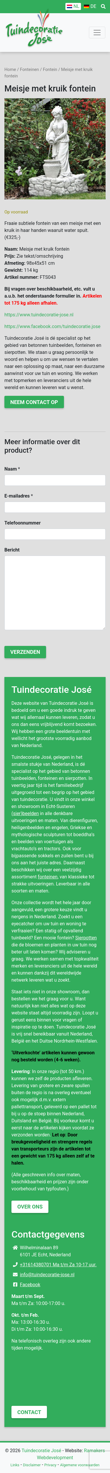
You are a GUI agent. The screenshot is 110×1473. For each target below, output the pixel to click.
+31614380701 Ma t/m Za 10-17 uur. (58, 1264)
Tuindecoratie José (41, 1450)
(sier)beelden (25, 813)
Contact (29, 1412)
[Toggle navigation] (97, 32)
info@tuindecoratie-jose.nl (47, 1274)
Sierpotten (86, 938)
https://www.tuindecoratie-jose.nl (38, 315)
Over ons (30, 1207)
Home (10, 69)
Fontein (50, 69)
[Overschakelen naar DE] (90, 6)
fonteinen (47, 877)
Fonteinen (29, 69)
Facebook (30, 1284)
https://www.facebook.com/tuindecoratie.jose (52, 326)
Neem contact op (34, 402)
